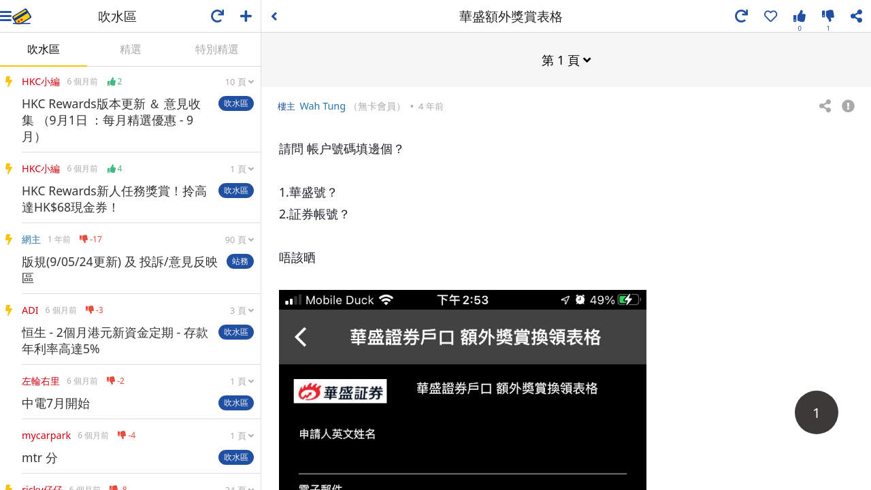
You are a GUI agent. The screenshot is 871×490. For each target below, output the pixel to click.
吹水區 (43, 49)
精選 (131, 49)
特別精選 (217, 49)
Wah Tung (322, 105)
